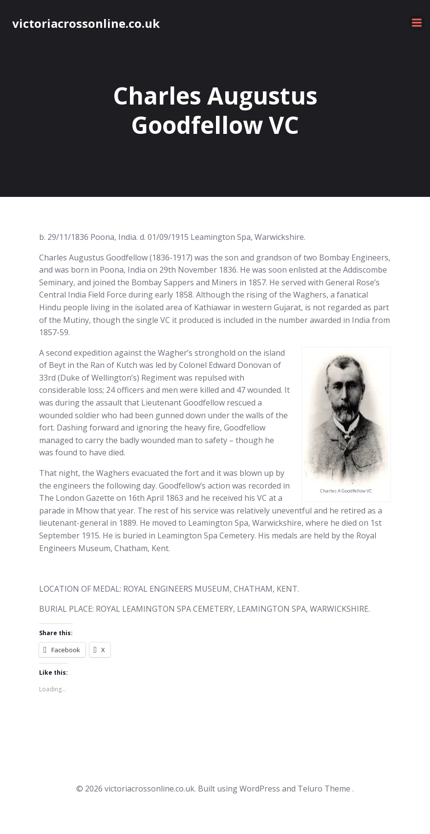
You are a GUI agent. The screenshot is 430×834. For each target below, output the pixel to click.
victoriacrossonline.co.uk (86, 23)
